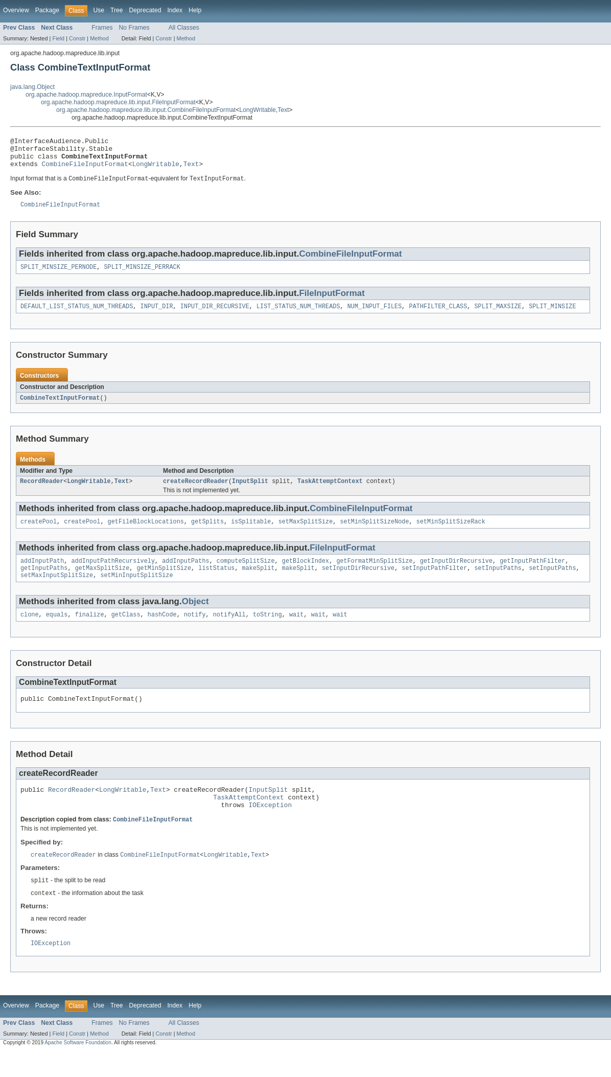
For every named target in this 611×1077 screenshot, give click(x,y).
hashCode (162, 631)
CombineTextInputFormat (60, 408)
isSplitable (251, 534)
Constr (77, 38)
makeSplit (258, 582)
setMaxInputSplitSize (56, 590)
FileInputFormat (332, 302)
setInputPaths (497, 582)
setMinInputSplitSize (136, 590)
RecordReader (41, 492)
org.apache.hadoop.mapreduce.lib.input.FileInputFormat (118, 102)
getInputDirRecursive (456, 574)
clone (29, 631)
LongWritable (258, 109)
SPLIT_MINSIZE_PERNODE (58, 275)
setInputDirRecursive (358, 582)
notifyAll (229, 631)
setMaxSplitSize (305, 534)
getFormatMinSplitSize (374, 574)
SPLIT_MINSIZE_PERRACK (142, 275)
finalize (89, 631)
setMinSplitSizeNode (374, 534)
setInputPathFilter (434, 582)
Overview (16, 10)
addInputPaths (185, 574)
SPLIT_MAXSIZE (497, 316)
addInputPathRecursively (113, 574)
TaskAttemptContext (330, 492)
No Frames (134, 27)
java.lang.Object (32, 86)
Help (195, 10)
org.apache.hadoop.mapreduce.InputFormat (86, 94)
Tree (116, 10)
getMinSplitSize (163, 582)
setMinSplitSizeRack (450, 534)
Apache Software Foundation (77, 1068)
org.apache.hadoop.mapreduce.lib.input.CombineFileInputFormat (146, 109)
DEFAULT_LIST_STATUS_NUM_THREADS (76, 316)
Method (99, 38)
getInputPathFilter (532, 574)
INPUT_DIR (156, 316)
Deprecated (145, 10)
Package (47, 10)
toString (267, 631)
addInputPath (42, 574)
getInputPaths (43, 582)
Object (195, 617)
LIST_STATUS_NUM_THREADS (298, 316)
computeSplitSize (246, 574)
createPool (38, 534)
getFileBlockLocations (146, 534)
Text (283, 109)
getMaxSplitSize (102, 582)
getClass (125, 631)
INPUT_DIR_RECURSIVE (214, 316)
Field (58, 38)
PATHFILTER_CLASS (438, 316)
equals (57, 631)
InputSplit (250, 492)
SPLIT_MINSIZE (552, 316)
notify (195, 631)
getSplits (207, 534)
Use (98, 10)
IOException (270, 827)
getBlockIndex (305, 574)
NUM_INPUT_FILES (374, 316)
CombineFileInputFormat (85, 169)
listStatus (216, 582)
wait (296, 631)
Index (174, 10)
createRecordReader (195, 492)
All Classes (184, 27)
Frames (101, 27)
